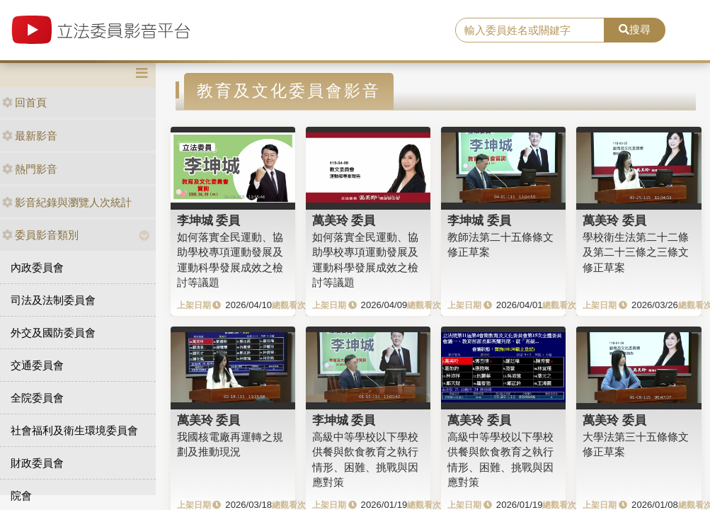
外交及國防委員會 (53, 333)
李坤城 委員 (209, 220)
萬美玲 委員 (344, 220)
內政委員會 (37, 267)
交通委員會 (37, 365)
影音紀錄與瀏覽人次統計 (67, 202)
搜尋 (635, 29)
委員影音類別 (40, 235)
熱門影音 (29, 169)
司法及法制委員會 (53, 300)
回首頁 (24, 102)
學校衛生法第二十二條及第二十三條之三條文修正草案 (636, 252)
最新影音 (29, 136)
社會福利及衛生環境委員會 (74, 430)
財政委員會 (37, 463)
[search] (529, 30)
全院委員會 (37, 398)
